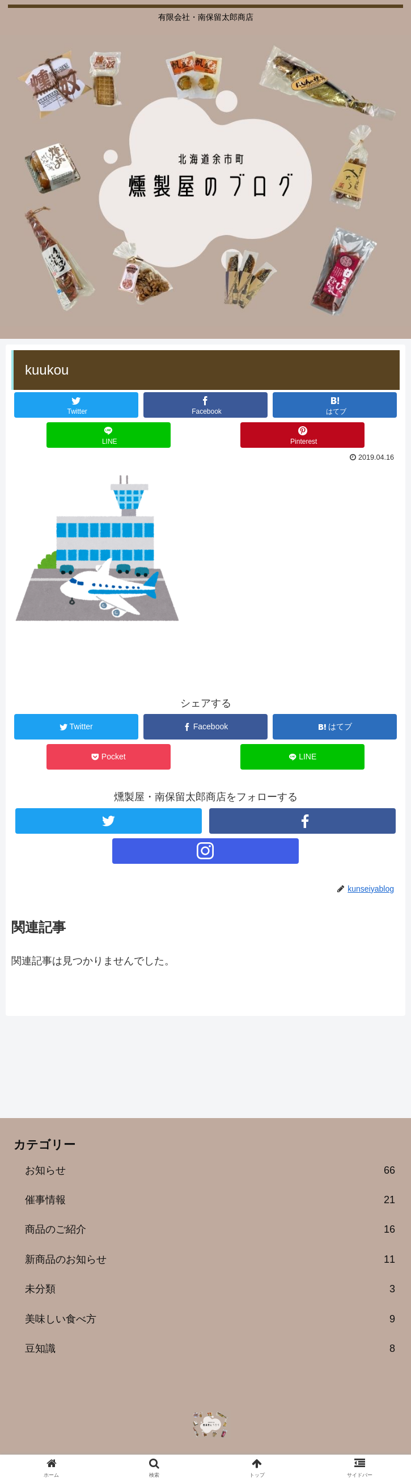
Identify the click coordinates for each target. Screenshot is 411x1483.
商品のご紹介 (210, 1229)
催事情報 (210, 1200)
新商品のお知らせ (210, 1259)
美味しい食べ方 (210, 1319)
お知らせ (210, 1170)
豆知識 (210, 1348)
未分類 (210, 1289)
